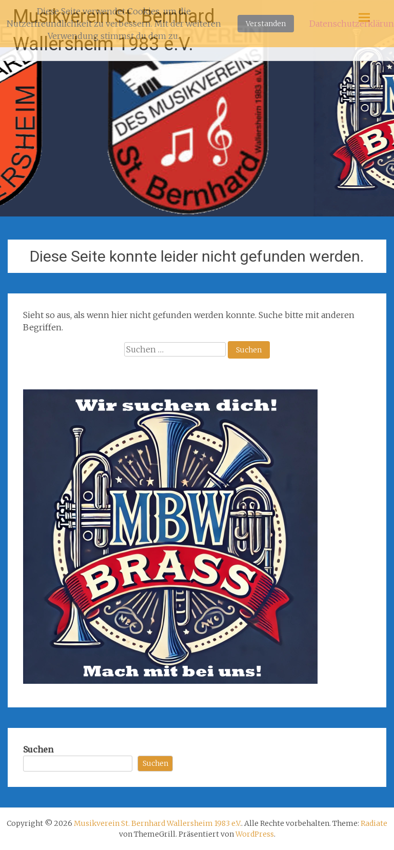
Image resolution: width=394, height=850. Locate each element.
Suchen (38, 749)
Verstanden (266, 23)
